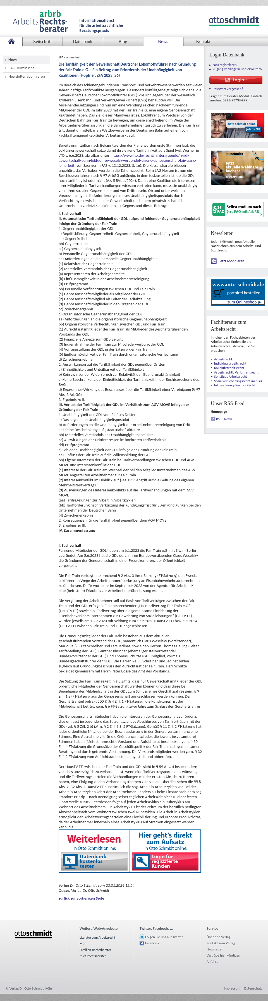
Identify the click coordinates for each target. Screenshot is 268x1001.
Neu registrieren (225, 65)
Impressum (232, 988)
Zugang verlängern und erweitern (237, 69)
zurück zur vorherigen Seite (81, 898)
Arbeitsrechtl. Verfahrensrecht (236, 372)
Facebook (152, 943)
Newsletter (215, 949)
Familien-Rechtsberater (95, 950)
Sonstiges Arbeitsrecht (230, 376)
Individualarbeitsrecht (230, 363)
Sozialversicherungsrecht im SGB (238, 381)
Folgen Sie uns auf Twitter (164, 937)
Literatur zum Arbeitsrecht (97, 938)
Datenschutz (253, 988)
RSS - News (224, 419)
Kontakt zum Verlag (221, 943)
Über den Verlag (218, 937)
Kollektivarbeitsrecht (229, 368)
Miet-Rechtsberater (93, 956)
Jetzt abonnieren (231, 261)
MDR (83, 944)
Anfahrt (212, 961)
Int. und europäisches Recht (234, 385)
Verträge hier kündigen (223, 955)
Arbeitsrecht (223, 359)
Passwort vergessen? (228, 89)
